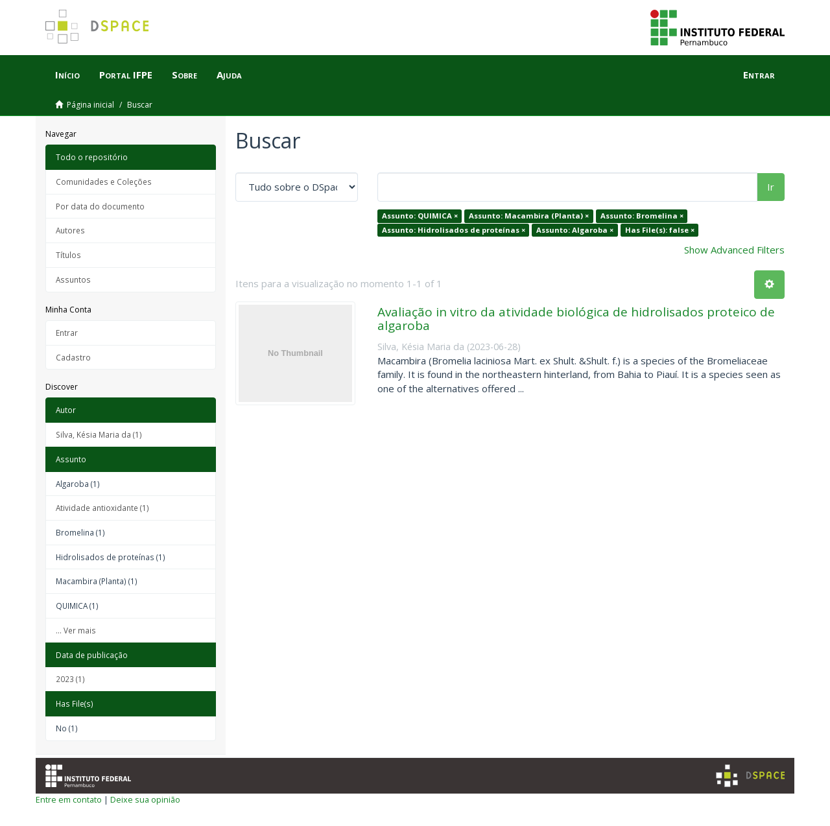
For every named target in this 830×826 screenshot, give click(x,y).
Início (67, 74)
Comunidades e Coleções (104, 181)
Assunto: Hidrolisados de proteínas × (453, 230)
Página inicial (90, 104)
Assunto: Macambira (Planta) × (529, 215)
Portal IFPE (125, 74)
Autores (70, 230)
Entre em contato (69, 799)
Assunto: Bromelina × (641, 215)
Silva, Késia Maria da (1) (99, 434)
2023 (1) (70, 679)
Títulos (68, 255)
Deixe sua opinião (145, 799)
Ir (770, 186)
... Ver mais (76, 630)
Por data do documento (100, 206)
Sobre (184, 74)
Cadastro (73, 357)
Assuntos (73, 279)
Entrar (67, 332)
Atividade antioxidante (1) (102, 507)
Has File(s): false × (659, 230)
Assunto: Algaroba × (574, 230)
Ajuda (229, 74)
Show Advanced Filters (734, 249)
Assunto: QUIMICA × (420, 215)
